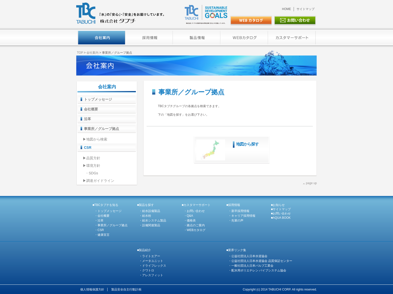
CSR (87, 147)
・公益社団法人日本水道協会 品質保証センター (260, 261)
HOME (286, 9)
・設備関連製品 (149, 225)
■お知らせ (278, 205)
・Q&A (188, 215)
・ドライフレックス (152, 265)
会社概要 (91, 109)
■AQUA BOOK (281, 217)
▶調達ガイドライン (98, 181)
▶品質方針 (91, 158)
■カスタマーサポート (196, 205)
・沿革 (99, 220)
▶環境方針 (91, 166)
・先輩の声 (235, 220)
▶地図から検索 (95, 139)
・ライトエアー (149, 256)
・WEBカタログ (195, 230)
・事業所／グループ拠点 (111, 225)
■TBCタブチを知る (105, 205)
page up (311, 183)
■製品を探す (145, 205)
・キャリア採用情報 (241, 215)
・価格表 (190, 220)
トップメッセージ (98, 99)
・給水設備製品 (149, 211)
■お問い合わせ (281, 213)
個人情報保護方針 (92, 289)
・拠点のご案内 (194, 225)
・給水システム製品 (152, 220)
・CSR (99, 230)
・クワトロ (146, 270)
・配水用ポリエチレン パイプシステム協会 (257, 270)
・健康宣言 (102, 235)
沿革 (87, 119)
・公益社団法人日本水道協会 (247, 256)
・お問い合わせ (194, 211)
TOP (80, 52)
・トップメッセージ (108, 211)
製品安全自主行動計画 (126, 289)
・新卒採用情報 (238, 211)
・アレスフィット (151, 275)
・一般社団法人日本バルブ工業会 (250, 265)
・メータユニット (151, 261)
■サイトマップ (281, 209)
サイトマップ (306, 9)
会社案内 (92, 52)
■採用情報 (233, 205)
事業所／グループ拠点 (101, 129)
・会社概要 (102, 215)
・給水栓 (145, 215)
